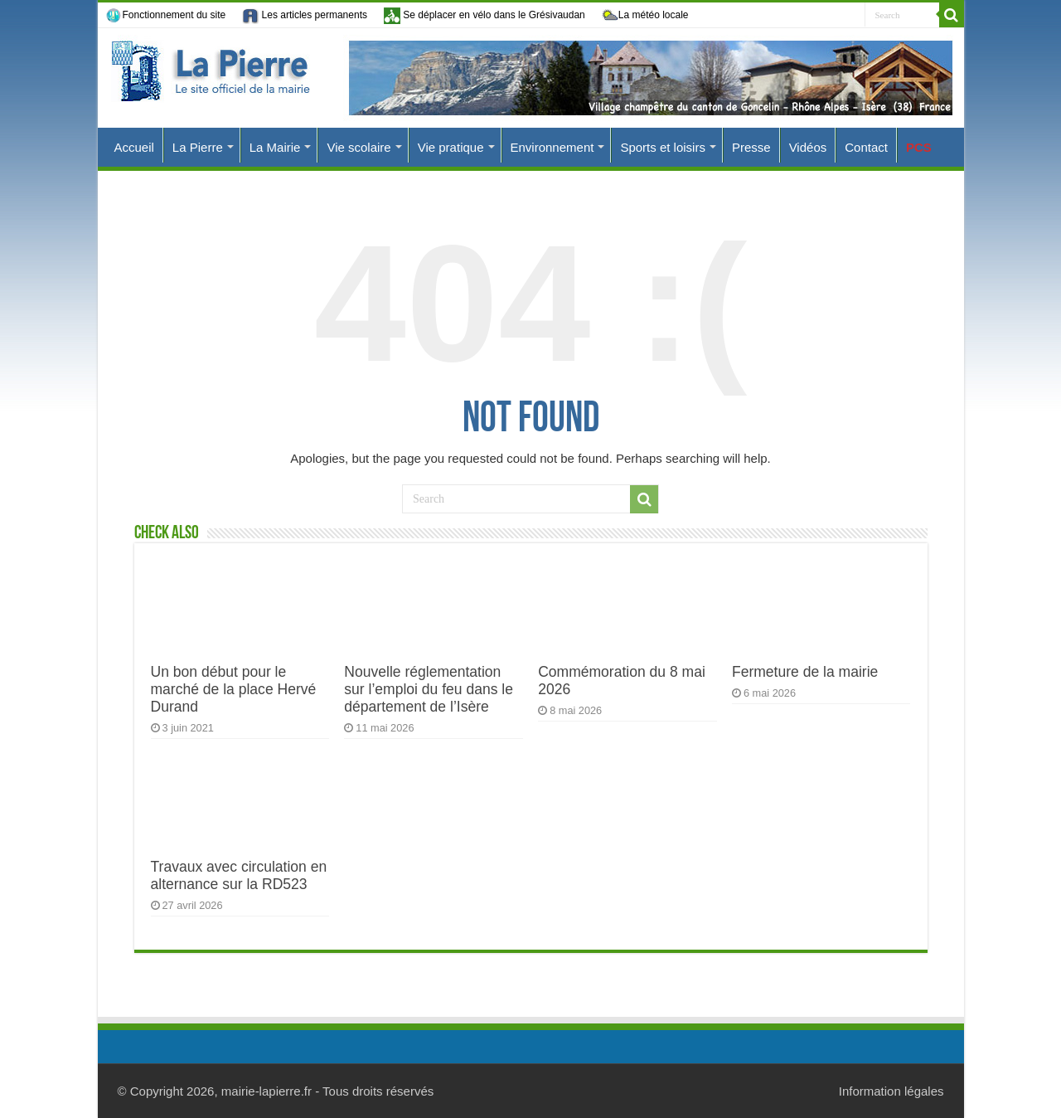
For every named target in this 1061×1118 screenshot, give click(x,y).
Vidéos (808, 147)
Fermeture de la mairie (805, 672)
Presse (751, 147)
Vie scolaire (358, 147)
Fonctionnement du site (166, 15)
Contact (866, 147)
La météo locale (645, 15)
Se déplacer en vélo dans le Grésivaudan (484, 15)
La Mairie (275, 147)
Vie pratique (451, 147)
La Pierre (197, 147)
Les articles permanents (304, 15)
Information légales (891, 1091)
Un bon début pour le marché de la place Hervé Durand (234, 689)
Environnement (552, 147)
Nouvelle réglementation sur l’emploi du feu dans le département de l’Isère (428, 689)
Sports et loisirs (662, 147)
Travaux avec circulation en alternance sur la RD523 (239, 875)
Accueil (134, 147)
